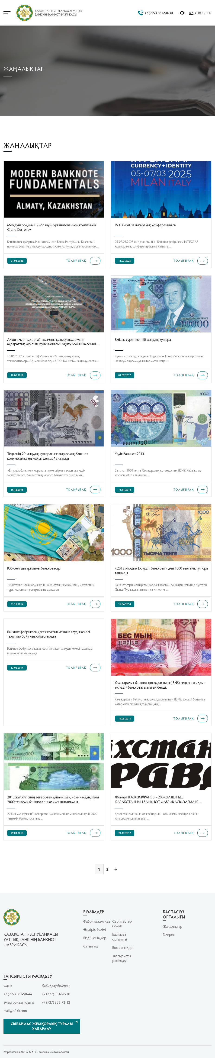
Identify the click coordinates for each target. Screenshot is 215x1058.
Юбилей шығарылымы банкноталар (33, 568)
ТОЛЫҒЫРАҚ (83, 261)
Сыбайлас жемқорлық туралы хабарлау (42, 1026)
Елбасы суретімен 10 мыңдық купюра (143, 339)
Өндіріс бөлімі (94, 929)
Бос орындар (122, 947)
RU (200, 12)
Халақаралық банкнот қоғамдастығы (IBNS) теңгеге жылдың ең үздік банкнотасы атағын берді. (160, 684)
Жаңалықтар (172, 926)
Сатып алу (90, 946)
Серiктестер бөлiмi (122, 923)
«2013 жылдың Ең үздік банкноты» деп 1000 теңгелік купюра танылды (161, 570)
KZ (191, 12)
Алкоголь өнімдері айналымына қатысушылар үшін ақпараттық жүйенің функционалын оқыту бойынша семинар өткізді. (53, 341)
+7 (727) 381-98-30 (155, 13)
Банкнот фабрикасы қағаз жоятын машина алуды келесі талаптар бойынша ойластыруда (48, 633)
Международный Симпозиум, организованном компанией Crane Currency (51, 227)
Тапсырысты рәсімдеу (121, 958)
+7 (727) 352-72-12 (56, 1002)
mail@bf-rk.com (15, 1010)
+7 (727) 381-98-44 (17, 994)
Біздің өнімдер (94, 937)
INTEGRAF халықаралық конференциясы (145, 225)
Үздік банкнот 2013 (129, 453)
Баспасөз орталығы (119, 936)
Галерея (169, 934)
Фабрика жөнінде (96, 921)
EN (209, 12)
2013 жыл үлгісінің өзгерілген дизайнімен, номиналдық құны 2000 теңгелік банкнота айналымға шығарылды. (53, 799)
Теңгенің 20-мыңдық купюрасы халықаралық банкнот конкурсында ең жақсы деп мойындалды (47, 455)
